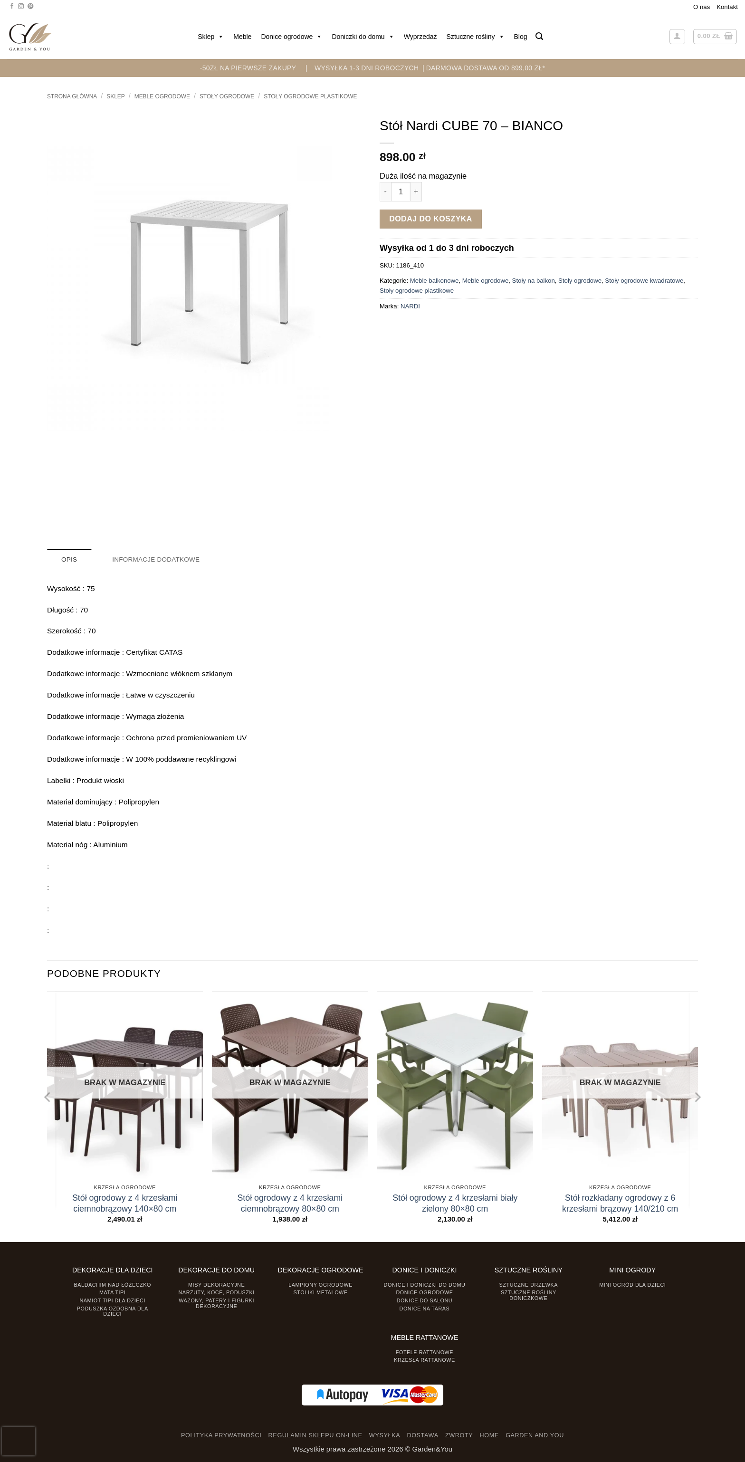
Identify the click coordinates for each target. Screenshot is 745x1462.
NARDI (410, 306)
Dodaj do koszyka (430, 219)
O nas (701, 6)
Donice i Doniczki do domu (425, 1284)
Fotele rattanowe (424, 1352)
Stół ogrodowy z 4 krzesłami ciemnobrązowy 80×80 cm (290, 1203)
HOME (489, 1435)
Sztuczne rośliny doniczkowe (528, 1295)
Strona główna (72, 96)
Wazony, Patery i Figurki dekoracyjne (216, 1303)
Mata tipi (112, 1292)
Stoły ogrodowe (227, 96)
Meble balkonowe (434, 280)
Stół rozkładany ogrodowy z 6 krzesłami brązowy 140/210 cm (620, 1203)
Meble (242, 36)
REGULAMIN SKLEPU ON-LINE (315, 1435)
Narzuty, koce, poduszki (217, 1292)
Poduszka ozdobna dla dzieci (112, 1310)
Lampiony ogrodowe (320, 1284)
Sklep (211, 36)
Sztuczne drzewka (528, 1284)
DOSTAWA (422, 1435)
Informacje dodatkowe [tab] (155, 559)
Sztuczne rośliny (476, 36)
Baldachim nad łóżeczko (112, 1284)
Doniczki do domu (363, 36)
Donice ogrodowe (291, 36)
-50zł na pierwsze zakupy (248, 68)
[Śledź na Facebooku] (12, 6)
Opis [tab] (69, 559)
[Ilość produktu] (401, 191)
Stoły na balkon (533, 280)
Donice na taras (425, 1308)
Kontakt (727, 6)
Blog (520, 36)
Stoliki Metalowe (320, 1292)
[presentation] (18, 1441)
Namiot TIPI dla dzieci (112, 1300)
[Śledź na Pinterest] (30, 6)
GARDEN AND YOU (535, 1435)
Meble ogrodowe (162, 96)
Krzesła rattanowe (424, 1360)
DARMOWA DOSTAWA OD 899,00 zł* (485, 68)
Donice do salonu (425, 1300)
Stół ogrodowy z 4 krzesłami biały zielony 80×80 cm (454, 1203)
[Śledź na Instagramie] (21, 6)
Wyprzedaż (420, 36)
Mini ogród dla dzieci (632, 1284)
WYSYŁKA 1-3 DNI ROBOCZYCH (367, 68)
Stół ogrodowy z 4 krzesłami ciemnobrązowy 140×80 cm (125, 1203)
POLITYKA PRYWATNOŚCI (221, 1435)
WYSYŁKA (384, 1435)
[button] (539, 36)
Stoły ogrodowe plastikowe (310, 96)
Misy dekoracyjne (216, 1284)
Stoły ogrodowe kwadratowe (644, 280)
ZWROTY (459, 1435)
